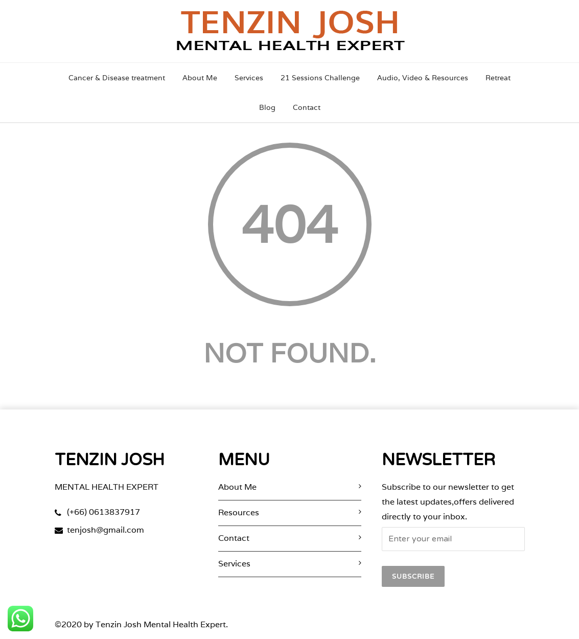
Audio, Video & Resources (422, 77)
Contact (306, 107)
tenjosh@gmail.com (105, 529)
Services (249, 77)
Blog (267, 107)
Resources (238, 512)
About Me (199, 77)
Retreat (498, 77)
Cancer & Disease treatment (116, 77)
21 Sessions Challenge (320, 77)
